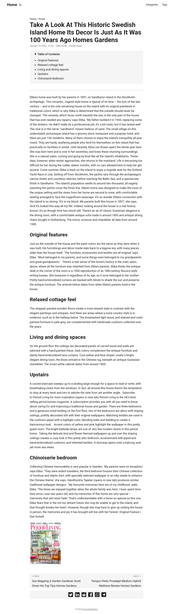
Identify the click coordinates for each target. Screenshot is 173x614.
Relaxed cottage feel (50, 65)
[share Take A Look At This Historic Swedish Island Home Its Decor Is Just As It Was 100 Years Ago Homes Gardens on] (70, 595)
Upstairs (43, 73)
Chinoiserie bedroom (51, 78)
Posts (42, 18)
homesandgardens (90, 609)
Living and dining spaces (53, 69)
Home (12, 5)
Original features (48, 60)
